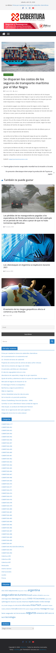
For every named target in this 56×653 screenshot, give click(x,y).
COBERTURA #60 (7, 452)
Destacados (5, 565)
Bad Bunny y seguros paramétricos (13, 388)
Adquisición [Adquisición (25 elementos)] (21, 590)
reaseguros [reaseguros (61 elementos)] (45, 608)
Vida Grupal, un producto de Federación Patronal (17, 407)
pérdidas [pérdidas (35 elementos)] (37, 609)
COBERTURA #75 (7, 496)
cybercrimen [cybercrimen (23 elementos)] (48, 599)
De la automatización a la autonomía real (15, 356)
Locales (4, 575)
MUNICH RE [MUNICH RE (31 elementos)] (21, 609)
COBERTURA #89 (7, 537)
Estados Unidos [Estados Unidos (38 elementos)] (39, 602)
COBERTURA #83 (7, 518)
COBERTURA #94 (7, 553)
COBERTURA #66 (7, 471)
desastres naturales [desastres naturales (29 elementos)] (16, 602)
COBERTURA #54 (7, 433)
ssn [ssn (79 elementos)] (46, 613)
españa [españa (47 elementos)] (31, 601)
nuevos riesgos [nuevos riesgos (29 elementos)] (29, 609)
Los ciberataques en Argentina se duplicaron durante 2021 (26, 266)
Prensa (4, 578)
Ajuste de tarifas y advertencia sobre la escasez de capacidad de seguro (24, 378)
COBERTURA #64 (7, 465)
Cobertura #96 (6, 559)
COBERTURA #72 (7, 490)
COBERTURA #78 (7, 503)
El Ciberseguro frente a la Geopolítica (13, 385)
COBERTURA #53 (7, 430)
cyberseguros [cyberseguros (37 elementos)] (6, 602)
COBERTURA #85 (7, 525)
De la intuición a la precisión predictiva (14, 397)
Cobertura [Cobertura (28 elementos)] (24, 599)
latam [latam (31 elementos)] (50, 605)
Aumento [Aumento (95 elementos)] (22, 594)
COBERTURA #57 (7, 443)
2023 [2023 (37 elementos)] (6, 591)
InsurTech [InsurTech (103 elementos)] (36, 605)
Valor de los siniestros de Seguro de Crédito (15, 366)
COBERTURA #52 (7, 427)
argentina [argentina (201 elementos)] (34, 590)
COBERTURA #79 (7, 506)
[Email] (28, 327)
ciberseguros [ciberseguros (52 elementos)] (16, 598)
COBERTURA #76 (7, 499)
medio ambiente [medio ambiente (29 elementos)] (6, 609)
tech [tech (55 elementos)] (3, 617)
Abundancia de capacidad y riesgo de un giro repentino (19, 375)
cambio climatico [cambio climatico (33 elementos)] (37, 595)
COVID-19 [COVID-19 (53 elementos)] (31, 598)
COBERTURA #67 (7, 474)
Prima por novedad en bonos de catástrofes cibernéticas (30, 5)
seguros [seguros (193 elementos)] (31, 613)
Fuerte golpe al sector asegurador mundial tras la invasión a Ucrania (27, 166)
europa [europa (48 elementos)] (47, 601)
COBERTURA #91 (7, 543)
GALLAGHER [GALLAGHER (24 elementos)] (4, 605)
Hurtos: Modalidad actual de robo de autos (15, 394)
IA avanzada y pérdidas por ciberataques (15, 369)
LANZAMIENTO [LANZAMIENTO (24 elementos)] (45, 605)
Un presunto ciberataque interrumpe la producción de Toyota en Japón (30, 172)
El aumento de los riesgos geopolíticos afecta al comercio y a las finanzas (24, 310)
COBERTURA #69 (7, 481)
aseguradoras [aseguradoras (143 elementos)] (9, 594)
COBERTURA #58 (7, 446)
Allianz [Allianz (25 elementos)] (25, 590)
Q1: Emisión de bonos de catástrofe (13, 359)
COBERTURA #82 (7, 515)
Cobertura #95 (6, 556)
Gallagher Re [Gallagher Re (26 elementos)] (11, 605)
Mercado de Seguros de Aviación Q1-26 (14, 381)
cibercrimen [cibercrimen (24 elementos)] (46, 595)
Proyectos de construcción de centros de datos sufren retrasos (21, 363)
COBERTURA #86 (7, 528)
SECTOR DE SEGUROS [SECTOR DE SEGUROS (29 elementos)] (20, 613)
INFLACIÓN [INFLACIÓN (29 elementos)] (18, 605)
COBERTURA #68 (7, 477)
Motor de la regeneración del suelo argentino (16, 410)
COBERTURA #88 (7, 534)
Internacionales (8, 74)
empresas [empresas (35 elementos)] (25, 602)
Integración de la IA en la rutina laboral (14, 413)
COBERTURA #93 (7, 550)
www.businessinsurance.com (18, 159)
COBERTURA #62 (7, 459)
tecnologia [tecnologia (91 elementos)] (10, 617)
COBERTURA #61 (7, 455)
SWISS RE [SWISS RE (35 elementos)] (51, 613)
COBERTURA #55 (7, 437)
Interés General (6, 569)
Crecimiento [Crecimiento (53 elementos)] (40, 598)
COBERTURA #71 (7, 487)
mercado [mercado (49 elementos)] (14, 609)
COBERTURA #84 (7, 521)
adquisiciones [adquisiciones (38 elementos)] (13, 591)
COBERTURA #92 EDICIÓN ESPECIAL (13, 547)
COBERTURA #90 (7, 540)
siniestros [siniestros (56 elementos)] (40, 613)
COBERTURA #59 (7, 449)
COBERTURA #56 (7, 440)
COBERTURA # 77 (7, 424)
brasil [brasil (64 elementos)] (29, 595)
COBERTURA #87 (7, 531)
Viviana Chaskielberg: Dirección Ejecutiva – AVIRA (17, 400)
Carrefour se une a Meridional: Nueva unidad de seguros (20, 403)
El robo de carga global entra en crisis (14, 372)
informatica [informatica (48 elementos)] (26, 605)
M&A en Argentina (7, 391)
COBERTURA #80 (7, 509)
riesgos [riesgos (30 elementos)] (52, 609)
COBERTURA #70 (7, 484)
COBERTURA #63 (7, 462)
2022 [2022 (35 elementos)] (3, 591)
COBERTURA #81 (7, 512)
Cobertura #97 (6, 562)
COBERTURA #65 (7, 468)
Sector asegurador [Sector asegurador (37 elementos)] (7, 613)
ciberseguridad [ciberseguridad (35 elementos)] (6, 599)
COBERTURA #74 (7, 493)
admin (16, 91)
